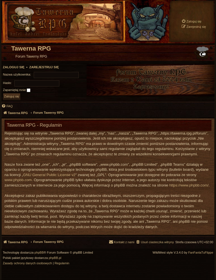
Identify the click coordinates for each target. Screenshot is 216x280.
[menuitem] (191, 21)
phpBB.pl (55, 258)
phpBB (39, 252)
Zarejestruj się (44, 67)
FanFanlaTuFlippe (200, 252)
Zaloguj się (13, 67)
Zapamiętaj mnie (16, 90)
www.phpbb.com (18, 180)
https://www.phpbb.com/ (189, 185)
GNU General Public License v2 (49, 175)
